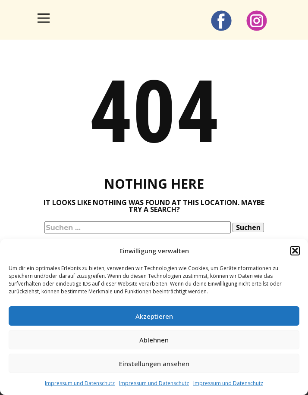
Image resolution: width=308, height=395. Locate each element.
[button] (295, 250)
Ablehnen (154, 340)
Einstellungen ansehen (154, 363)
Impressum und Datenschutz (80, 383)
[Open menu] (44, 18)
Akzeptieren (154, 316)
